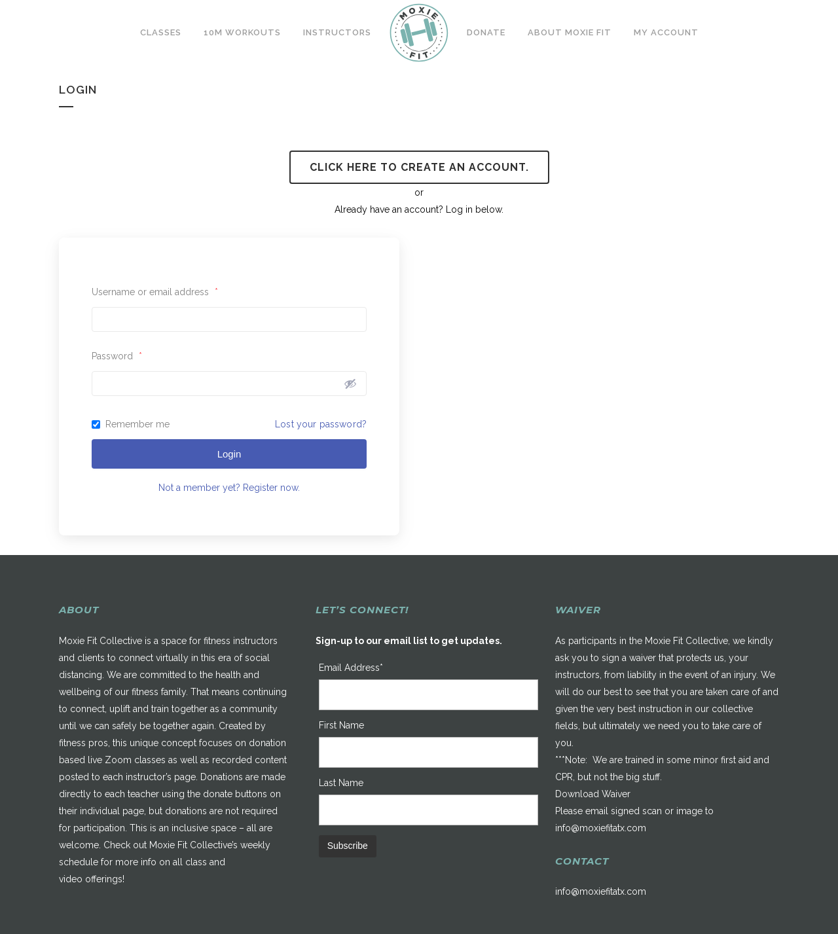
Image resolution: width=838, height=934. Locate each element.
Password (117, 356)
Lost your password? (321, 424)
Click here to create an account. (419, 167)
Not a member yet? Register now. (229, 487)
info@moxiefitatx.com (600, 828)
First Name (341, 725)
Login (229, 453)
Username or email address (155, 292)
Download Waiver (592, 794)
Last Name (341, 783)
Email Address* (351, 667)
